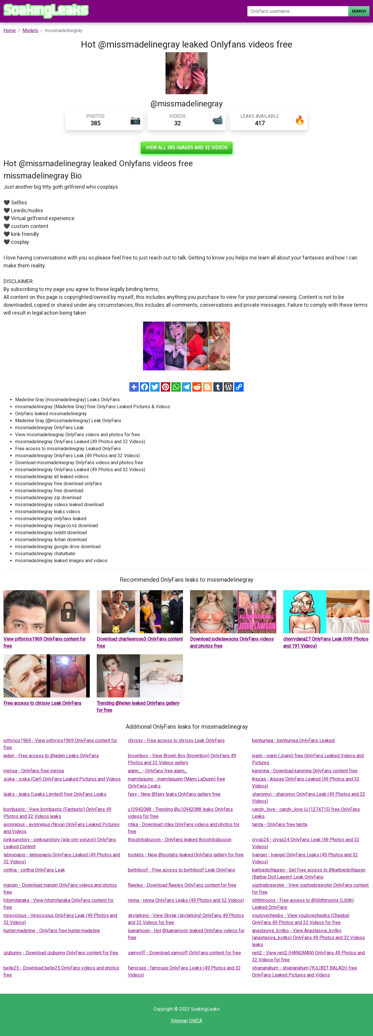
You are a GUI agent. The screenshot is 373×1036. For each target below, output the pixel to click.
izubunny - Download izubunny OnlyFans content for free (60, 953)
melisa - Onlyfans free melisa (33, 771)
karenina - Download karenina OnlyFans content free (305, 771)
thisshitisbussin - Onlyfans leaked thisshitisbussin (179, 839)
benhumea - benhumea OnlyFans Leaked (293, 740)
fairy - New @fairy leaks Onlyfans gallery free (174, 794)
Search (359, 11)
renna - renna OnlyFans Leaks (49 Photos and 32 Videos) (186, 900)
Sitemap (179, 1020)
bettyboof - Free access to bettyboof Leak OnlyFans (181, 870)
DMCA (195, 1020)
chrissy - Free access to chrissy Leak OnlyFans (176, 740)
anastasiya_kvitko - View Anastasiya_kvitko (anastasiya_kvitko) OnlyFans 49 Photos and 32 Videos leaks (308, 937)
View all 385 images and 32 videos (187, 147)
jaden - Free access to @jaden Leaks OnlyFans (51, 755)
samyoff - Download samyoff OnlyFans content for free (184, 953)
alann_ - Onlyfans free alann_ (157, 771)
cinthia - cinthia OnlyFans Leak (34, 870)
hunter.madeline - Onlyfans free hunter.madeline (51, 930)
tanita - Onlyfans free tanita (279, 824)
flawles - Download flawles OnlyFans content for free (182, 885)
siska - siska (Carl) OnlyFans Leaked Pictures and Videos (62, 779)
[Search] (297, 11)
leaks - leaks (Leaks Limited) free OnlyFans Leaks (54, 794)
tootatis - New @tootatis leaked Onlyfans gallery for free (186, 855)
